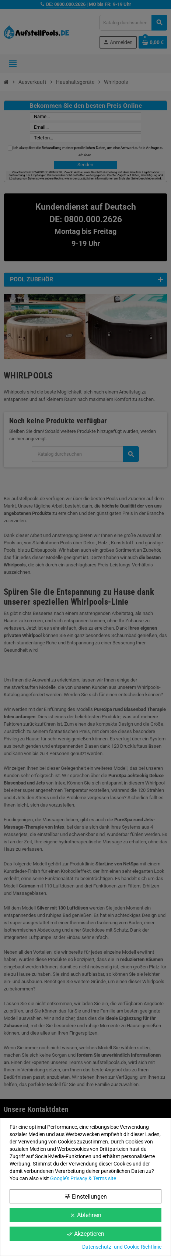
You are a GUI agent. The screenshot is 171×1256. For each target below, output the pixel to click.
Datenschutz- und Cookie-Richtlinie (121, 1247)
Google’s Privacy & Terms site (83, 1178)
